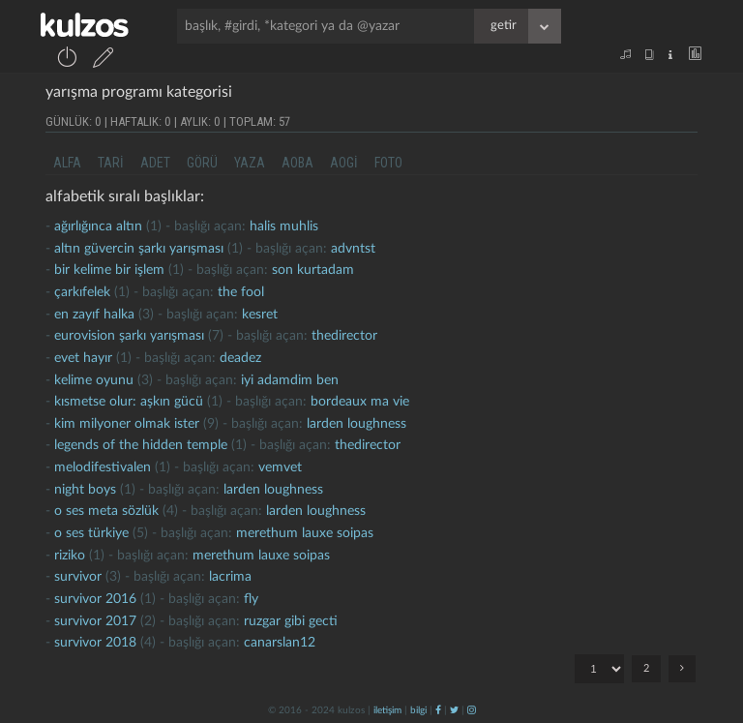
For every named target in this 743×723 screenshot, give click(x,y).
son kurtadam (313, 270)
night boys (85, 490)
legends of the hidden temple (140, 445)
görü (202, 162)
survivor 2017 (95, 621)
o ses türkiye (91, 533)
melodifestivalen (102, 467)
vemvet (280, 467)
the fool (241, 292)
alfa (67, 162)
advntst (353, 249)
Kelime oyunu (94, 380)
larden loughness (356, 424)
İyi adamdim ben (290, 380)
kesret (260, 314)
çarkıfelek (82, 292)
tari (111, 162)
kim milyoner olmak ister (126, 424)
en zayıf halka (94, 314)
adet (155, 162)
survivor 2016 (95, 599)
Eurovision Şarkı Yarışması (129, 336)
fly (251, 599)
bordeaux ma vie (360, 401)
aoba (297, 162)
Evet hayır (83, 358)
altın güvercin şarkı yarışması (138, 249)
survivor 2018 (95, 642)
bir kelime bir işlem (109, 270)
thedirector (344, 336)
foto (388, 162)
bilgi (418, 710)
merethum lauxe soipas (304, 533)
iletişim (387, 710)
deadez (240, 358)
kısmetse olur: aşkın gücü (128, 401)
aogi (344, 162)
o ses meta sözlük (106, 511)
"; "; (599, 668)
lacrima (230, 577)
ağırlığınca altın (98, 226)
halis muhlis (284, 226)
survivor (78, 577)
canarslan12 (279, 642)
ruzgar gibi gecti (291, 621)
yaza (249, 162)
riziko (69, 555)
